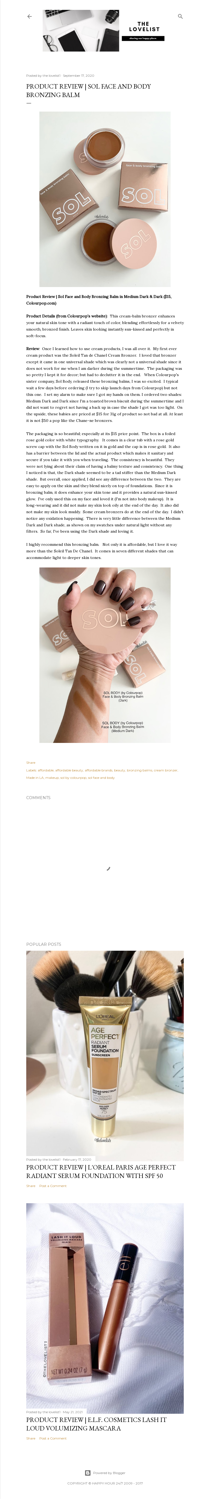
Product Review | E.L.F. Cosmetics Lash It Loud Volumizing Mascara (96, 1423)
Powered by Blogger (105, 1473)
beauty (119, 770)
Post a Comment (53, 1186)
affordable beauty (69, 770)
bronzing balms (139, 770)
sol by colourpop (73, 778)
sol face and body (101, 778)
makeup (52, 778)
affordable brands (98, 770)
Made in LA (35, 778)
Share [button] (30, 762)
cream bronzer (165, 770)
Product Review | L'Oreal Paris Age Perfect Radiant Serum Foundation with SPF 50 (101, 1171)
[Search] (180, 15)
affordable (46, 770)
